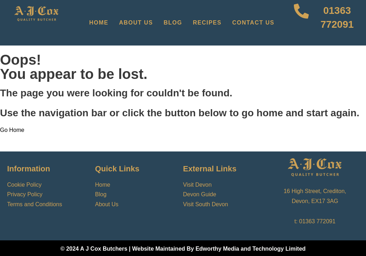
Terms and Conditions (34, 204)
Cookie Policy (24, 185)
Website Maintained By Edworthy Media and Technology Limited (219, 249)
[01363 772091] (301, 23)
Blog (173, 23)
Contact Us (253, 23)
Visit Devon (197, 185)
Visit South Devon (205, 204)
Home (98, 23)
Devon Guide (199, 194)
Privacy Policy (25, 194)
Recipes (207, 23)
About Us (136, 23)
